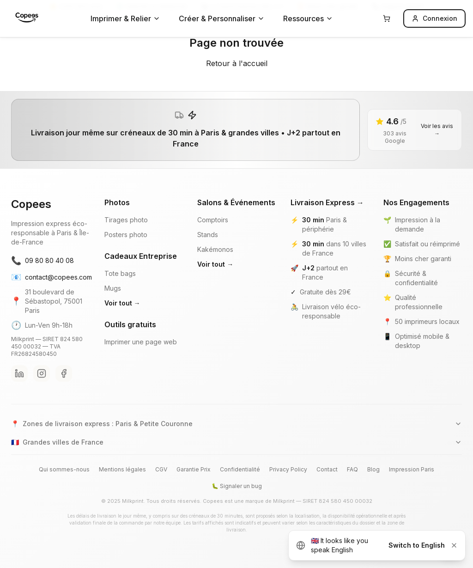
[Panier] (386, 18)
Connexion (434, 18)
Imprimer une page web (140, 342)
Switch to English (416, 545)
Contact (327, 469)
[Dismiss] (454, 545)
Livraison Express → (327, 202)
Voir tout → (122, 303)
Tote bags (120, 273)
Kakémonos (215, 249)
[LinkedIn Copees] (19, 373)
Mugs (112, 288)
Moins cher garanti (423, 259)
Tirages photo (126, 220)
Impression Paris (411, 469)
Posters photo (125, 234)
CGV (161, 469)
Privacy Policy (288, 469)
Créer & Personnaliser (222, 18)
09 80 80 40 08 (42, 260)
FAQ (352, 469)
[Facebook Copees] (63, 373)
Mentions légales (122, 469)
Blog (373, 469)
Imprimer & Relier (125, 18)
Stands (207, 234)
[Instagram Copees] (41, 373)
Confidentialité (240, 469)
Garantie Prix (193, 469)
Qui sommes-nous (64, 469)
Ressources (308, 18)
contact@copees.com (50, 277)
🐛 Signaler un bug (237, 485)
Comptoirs (212, 220)
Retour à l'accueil (236, 63)
